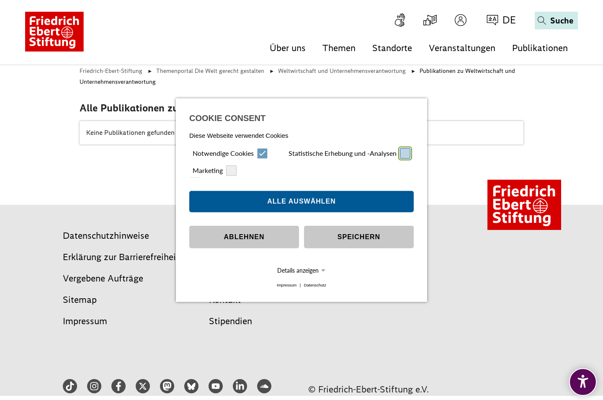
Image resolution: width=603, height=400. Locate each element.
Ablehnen (244, 236)
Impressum (286, 285)
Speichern (359, 236)
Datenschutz (315, 285)
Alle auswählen (301, 201)
